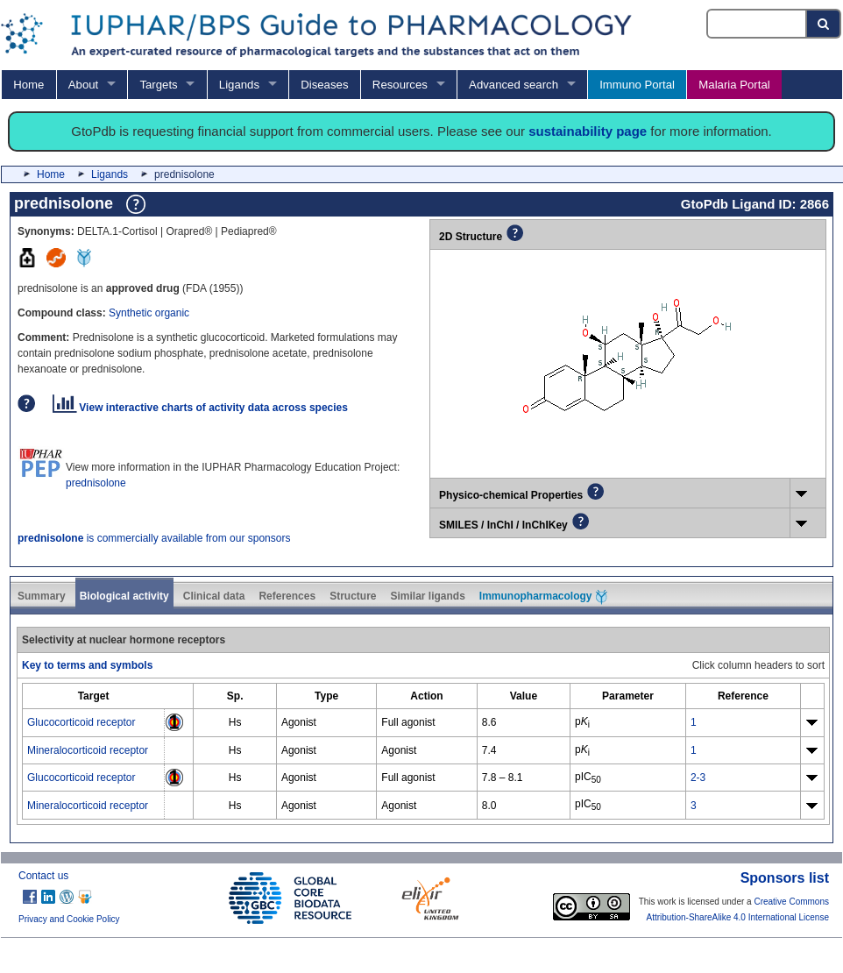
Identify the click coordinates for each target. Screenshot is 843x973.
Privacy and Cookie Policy (69, 919)
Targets (158, 84)
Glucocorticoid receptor (81, 722)
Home (28, 84)
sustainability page (587, 131)
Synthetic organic (149, 313)
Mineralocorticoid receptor (87, 750)
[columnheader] (94, 696)
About (83, 84)
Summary (42, 596)
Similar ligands (427, 596)
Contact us (43, 876)
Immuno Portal (637, 84)
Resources (400, 84)
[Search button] (824, 24)
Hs (235, 722)
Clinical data (214, 596)
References (287, 596)
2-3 (698, 777)
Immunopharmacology (543, 597)
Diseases (324, 84)
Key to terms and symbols (87, 665)
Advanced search (513, 84)
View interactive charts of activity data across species (200, 407)
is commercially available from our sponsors (154, 538)
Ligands (239, 84)
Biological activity (124, 596)
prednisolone (96, 483)
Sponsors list (784, 877)
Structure (352, 596)
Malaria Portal (733, 84)
